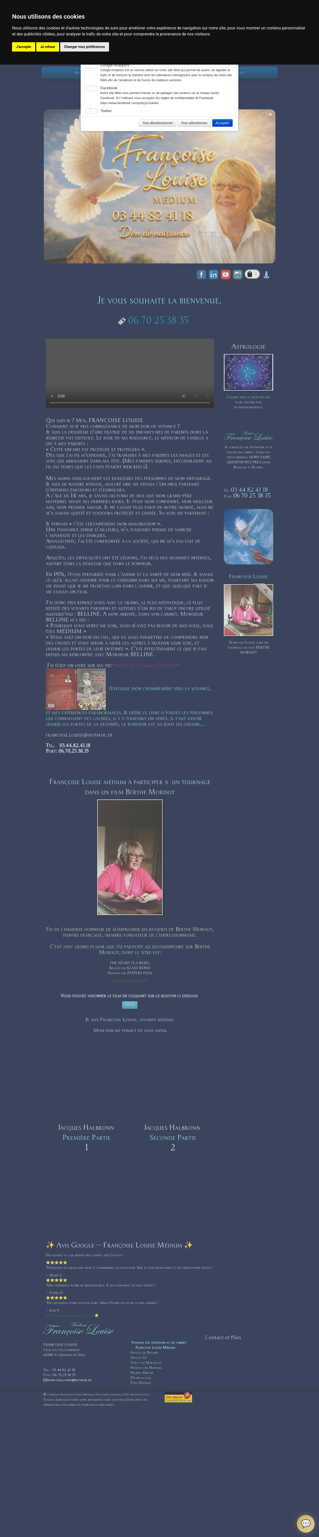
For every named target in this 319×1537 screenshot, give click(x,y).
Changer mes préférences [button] (84, 47)
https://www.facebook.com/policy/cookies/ (129, 103)
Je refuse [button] (47, 47)
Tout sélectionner (194, 123)
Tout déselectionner (157, 123)
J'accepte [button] (23, 47)
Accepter (222, 123)
